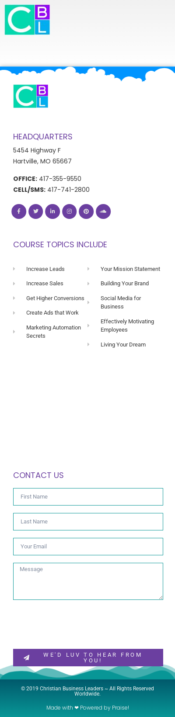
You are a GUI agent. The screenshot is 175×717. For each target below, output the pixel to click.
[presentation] (79, 624)
